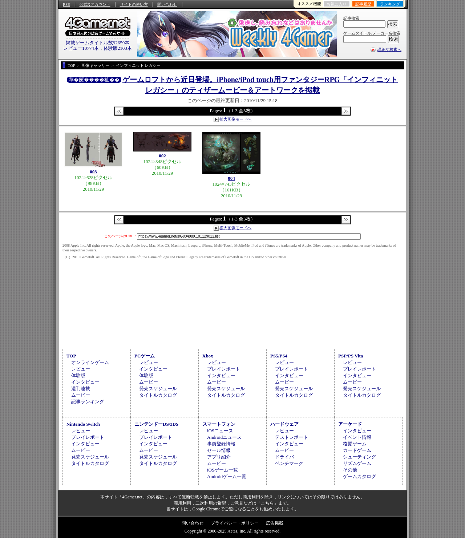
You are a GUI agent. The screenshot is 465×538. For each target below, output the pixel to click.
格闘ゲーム (355, 443)
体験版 (78, 375)
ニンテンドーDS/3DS (156, 424)
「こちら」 (267, 503)
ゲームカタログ (359, 476)
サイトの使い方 (134, 4)
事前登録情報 (221, 443)
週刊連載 (80, 388)
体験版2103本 (118, 48)
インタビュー (85, 382)
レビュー (80, 369)
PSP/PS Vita (350, 356)
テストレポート (291, 437)
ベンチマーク (289, 463)
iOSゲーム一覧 (222, 470)
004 (231, 178)
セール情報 (219, 450)
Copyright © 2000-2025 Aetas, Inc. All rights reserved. (232, 531)
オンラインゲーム (90, 362)
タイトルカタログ (158, 395)
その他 (350, 470)
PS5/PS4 (278, 356)
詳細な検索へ (389, 49)
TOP (71, 356)
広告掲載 (274, 523)
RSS (66, 4)
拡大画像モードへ (235, 119)
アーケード (350, 424)
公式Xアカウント (95, 4)
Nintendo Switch (83, 424)
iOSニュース (220, 430)
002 (162, 155)
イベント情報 (357, 437)
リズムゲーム (357, 463)
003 (93, 171)
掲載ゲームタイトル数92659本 (98, 42)
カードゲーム (357, 450)
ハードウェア (284, 424)
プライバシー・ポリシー (235, 523)
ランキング (390, 4)
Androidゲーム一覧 (226, 476)
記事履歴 (363, 4)
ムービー (80, 395)
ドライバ (284, 457)
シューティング (359, 457)
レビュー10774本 (81, 48)
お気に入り (337, 4)
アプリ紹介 (219, 457)
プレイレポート (223, 369)
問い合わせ (167, 4)
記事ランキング (87, 401)
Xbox (207, 356)
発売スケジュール (158, 388)
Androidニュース (224, 437)
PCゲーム (144, 356)
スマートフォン (218, 424)
